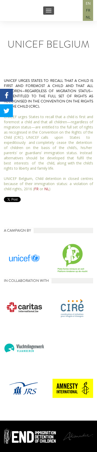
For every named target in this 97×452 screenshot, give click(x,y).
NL (88, 17)
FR (88, 10)
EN (88, 3)
